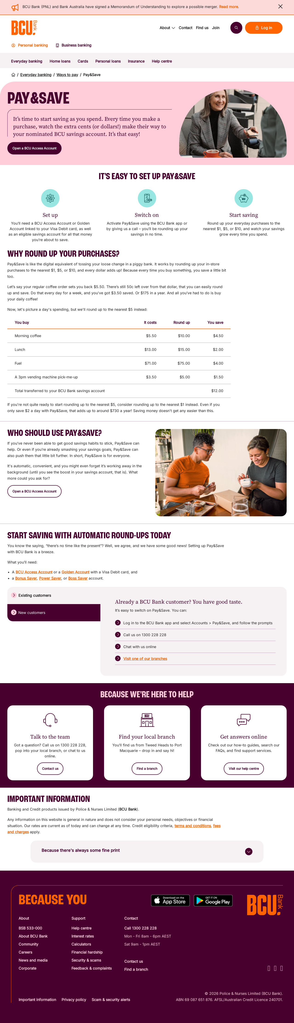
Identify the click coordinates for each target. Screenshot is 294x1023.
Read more (228, 6)
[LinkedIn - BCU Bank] (281, 968)
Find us (202, 27)
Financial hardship (87, 952)
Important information (37, 999)
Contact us (133, 961)
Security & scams (86, 960)
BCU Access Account (34, 572)
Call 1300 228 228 (140, 928)
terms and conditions (193, 825)
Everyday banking (26, 61)
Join (215, 27)
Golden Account (75, 572)
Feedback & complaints (91, 968)
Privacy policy (74, 999)
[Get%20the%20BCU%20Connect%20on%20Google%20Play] (213, 900)
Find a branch (136, 969)
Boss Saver (78, 578)
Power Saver (50, 578)
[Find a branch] (147, 768)
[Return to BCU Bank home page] (24, 28)
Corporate (27, 968)
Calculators (81, 944)
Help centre (162, 61)
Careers (25, 952)
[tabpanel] (195, 631)
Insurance (136, 61)
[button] (280, 6)
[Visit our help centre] (244, 768)
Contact (185, 27)
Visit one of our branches (145, 658)
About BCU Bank (33, 936)
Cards (83, 61)
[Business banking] (74, 46)
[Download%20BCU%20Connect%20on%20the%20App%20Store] (170, 900)
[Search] (236, 28)
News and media (33, 960)
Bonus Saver (26, 578)
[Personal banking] (31, 46)
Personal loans (108, 61)
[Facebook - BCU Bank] (269, 968)
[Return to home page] (13, 75)
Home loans (60, 61)
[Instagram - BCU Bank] (275, 968)
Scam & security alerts (111, 999)
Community (28, 944)
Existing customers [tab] (31, 595)
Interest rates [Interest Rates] (82, 936)
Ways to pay (67, 74)
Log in (264, 27)
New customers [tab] (28, 612)
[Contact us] (50, 768)
